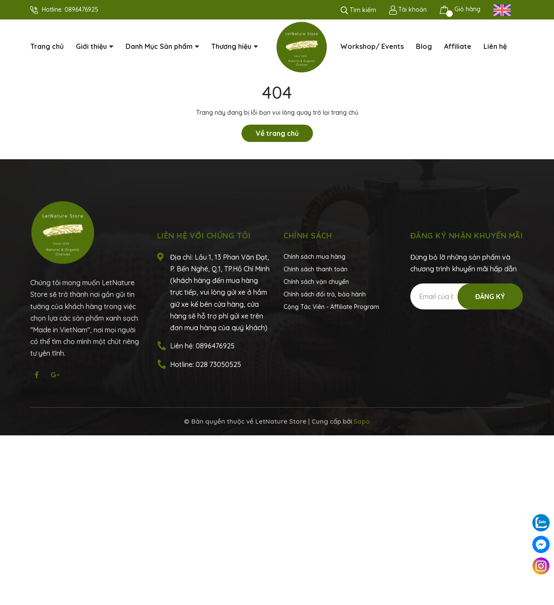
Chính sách (307, 236)
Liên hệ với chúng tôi (204, 236)
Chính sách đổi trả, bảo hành (324, 294)
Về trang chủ (277, 133)
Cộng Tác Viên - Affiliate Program (331, 307)
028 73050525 (218, 364)
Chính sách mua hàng (314, 257)
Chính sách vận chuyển (316, 282)
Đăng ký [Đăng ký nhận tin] (490, 296)
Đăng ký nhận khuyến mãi (466, 236)
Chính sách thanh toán (315, 269)
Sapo (362, 421)
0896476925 (81, 9)
